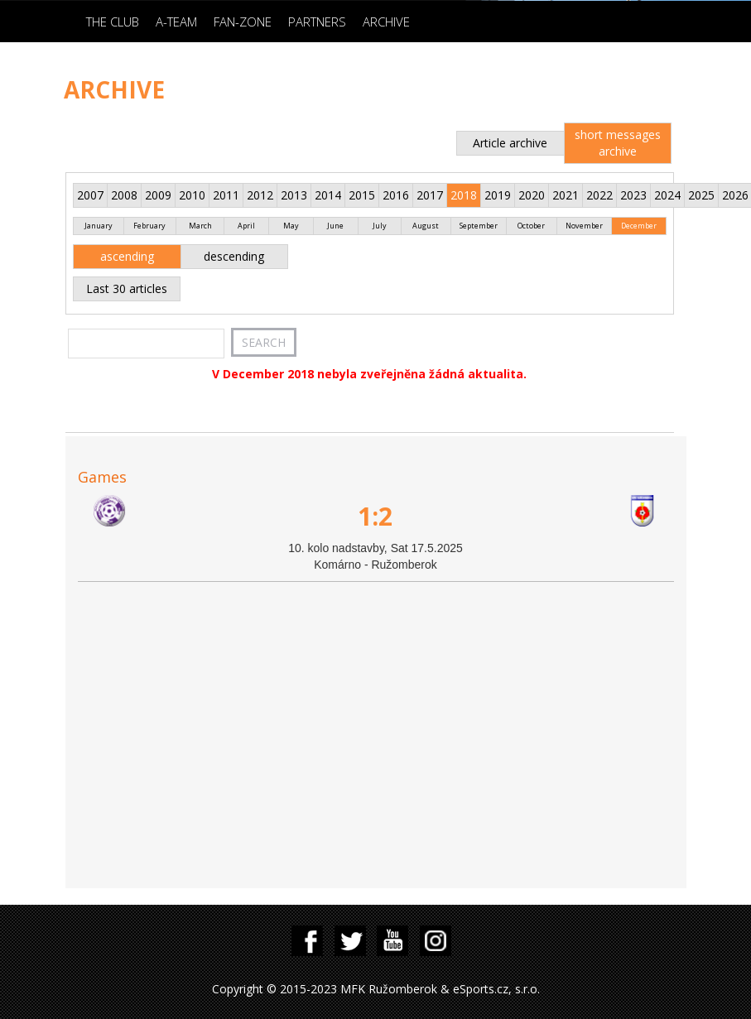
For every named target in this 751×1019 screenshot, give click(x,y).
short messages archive (618, 143)
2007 (90, 195)
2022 (599, 195)
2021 (565, 195)
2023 (633, 195)
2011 (226, 195)
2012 (260, 195)
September (479, 225)
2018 (463, 195)
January (98, 225)
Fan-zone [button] (243, 21)
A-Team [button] (176, 21)
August (425, 225)
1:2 (375, 516)
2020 (531, 195)
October (531, 225)
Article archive (510, 143)
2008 (124, 195)
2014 (328, 195)
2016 (396, 195)
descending (234, 256)
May (291, 225)
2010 (192, 195)
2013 (294, 195)
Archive (386, 21)
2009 (158, 195)
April (246, 225)
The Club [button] (112, 21)
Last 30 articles (126, 288)
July (380, 225)
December (639, 225)
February (149, 225)
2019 (497, 195)
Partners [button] (317, 21)
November (584, 225)
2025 (701, 195)
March (200, 225)
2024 (667, 195)
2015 (362, 195)
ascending (127, 256)
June (335, 225)
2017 (429, 195)
